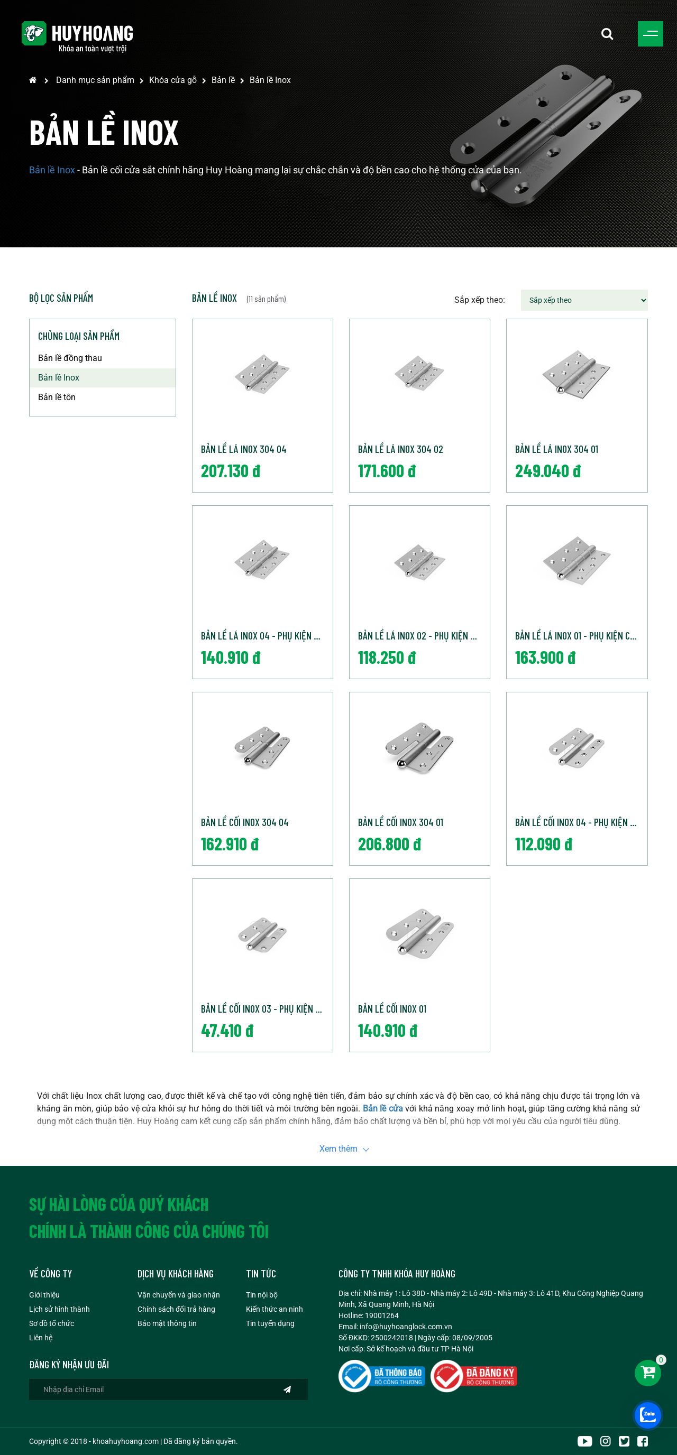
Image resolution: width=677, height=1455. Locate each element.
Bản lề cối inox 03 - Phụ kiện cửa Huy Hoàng (267, 1008)
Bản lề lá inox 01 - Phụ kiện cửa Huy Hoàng (581, 635)
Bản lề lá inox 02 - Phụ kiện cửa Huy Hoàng (424, 635)
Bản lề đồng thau (70, 358)
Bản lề (223, 80)
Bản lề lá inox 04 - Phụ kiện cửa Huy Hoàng (267, 635)
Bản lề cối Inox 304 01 (400, 821)
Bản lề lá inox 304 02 (400, 448)
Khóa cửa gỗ (173, 80)
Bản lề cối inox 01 (392, 1008)
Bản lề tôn (57, 397)
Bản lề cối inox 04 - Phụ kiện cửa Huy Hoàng (581, 821)
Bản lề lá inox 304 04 (244, 448)
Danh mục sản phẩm (95, 80)
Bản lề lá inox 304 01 (556, 448)
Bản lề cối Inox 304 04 (245, 821)
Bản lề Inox (270, 80)
